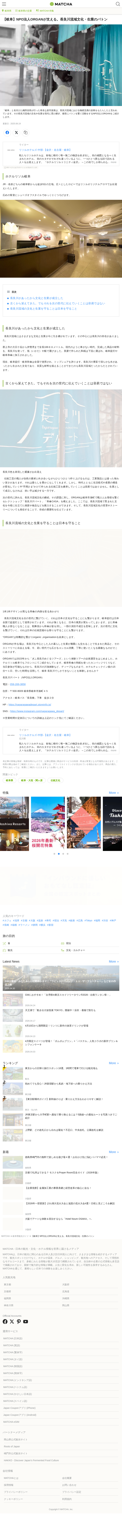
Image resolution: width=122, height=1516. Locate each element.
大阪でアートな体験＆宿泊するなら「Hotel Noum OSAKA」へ (58, 1218)
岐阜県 (6, 10)
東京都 (7, 1284)
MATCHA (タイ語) (12, 1359)
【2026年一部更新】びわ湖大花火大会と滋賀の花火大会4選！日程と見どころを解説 (70, 1203)
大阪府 (65, 1284)
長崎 (6, 925)
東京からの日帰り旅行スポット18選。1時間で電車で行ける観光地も (61, 1068)
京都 (25, 920)
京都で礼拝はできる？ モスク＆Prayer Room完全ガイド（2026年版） (62, 1172)
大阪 (32, 920)
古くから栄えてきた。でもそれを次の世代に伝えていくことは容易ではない (57, 303)
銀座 (72, 920)
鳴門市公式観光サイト (16, 1453)
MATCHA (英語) (11, 1345)
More (113, 792)
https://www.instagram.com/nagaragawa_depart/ (37, 711)
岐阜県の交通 (23, 10)
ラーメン (25, 925)
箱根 (14, 925)
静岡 (35, 925)
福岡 (97, 920)
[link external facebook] (6, 1322)
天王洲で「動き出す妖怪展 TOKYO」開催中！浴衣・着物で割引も (60, 1010)
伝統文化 (55, 780)
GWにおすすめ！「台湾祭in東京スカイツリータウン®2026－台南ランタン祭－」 (68, 994)
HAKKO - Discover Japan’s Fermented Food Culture (31, 1460)
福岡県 (7, 1298)
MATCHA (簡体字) (12, 1373)
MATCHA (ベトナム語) (15, 1387)
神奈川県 (8, 1305)
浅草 (17, 920)
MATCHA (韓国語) (12, 1366)
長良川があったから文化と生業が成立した (36, 298)
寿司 (48, 920)
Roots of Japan (12, 1446)
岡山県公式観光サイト (16, 1439)
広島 (80, 920)
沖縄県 (65, 1298)
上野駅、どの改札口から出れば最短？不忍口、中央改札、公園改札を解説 (64, 1130)
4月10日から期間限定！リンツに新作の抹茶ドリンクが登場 (56, 1025)
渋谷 (105, 920)
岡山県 (65, 1305)
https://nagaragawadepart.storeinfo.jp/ (30, 704)
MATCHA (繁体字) (12, 1352)
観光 (8, 950)
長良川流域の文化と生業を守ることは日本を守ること (43, 308)
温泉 (40, 920)
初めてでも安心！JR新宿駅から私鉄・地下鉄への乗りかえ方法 (58, 1083)
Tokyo (89, 920)
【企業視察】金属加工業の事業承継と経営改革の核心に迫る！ (58, 1188)
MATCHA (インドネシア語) (17, 1380)
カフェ (7, 920)
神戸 (113, 920)
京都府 (7, 1291)
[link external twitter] (12, 1322)
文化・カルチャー (73, 950)
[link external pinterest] (19, 1322)
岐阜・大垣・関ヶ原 (32, 780)
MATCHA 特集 (45, 10)
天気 (64, 920)
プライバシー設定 (71, 1492)
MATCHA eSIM (11, 1422)
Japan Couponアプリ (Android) (19, 1415)
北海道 (65, 1291)
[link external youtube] (26, 1322)
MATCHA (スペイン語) (15, 1401)
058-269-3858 (18, 684)
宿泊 (56, 920)
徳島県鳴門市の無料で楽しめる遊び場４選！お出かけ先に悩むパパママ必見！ (66, 1157)
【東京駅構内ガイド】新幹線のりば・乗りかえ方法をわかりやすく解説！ (64, 1099)
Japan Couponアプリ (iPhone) (19, 1408)
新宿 (51, 925)
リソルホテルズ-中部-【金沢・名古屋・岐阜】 (45, 149)
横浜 (43, 925)
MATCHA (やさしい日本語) (17, 1394)
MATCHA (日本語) (12, 1338)
